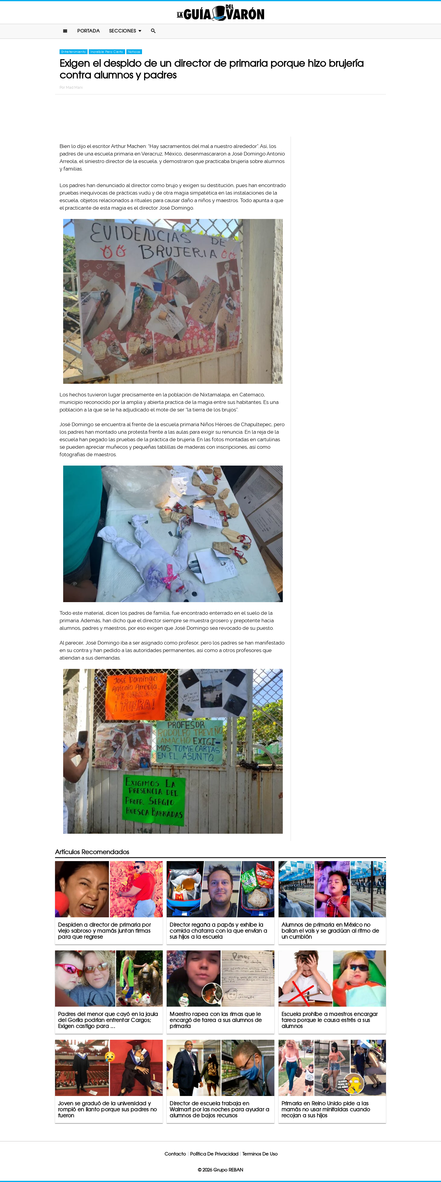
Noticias (134, 52)
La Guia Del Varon (220, 12)
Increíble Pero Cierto (107, 52)
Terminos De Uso (260, 1154)
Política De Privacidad (214, 1154)
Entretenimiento (73, 52)
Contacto (175, 1154)
